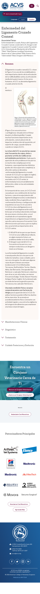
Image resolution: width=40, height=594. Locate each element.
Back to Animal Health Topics (12, 14)
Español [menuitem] (31, 19)
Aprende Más (20, 512)
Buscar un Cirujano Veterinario (20, 391)
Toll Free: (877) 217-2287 (19, 550)
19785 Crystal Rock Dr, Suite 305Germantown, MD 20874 (22, 545)
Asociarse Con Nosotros (19, 507)
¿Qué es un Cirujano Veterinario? (20, 396)
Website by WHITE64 (20, 577)
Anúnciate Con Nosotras (20, 417)
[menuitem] (23, 19)
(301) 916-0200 (16, 549)
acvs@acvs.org (16, 553)
